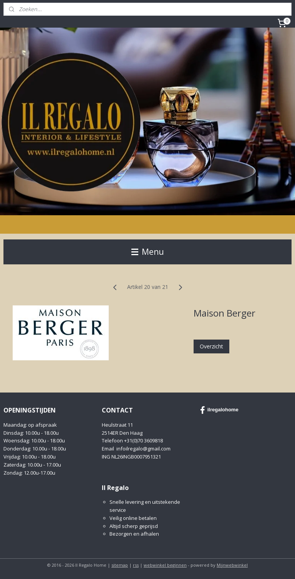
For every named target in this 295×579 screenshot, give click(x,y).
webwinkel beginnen (165, 565)
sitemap (119, 565)
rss (136, 565)
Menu (147, 251)
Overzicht (211, 346)
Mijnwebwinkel (232, 565)
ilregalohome (219, 410)
